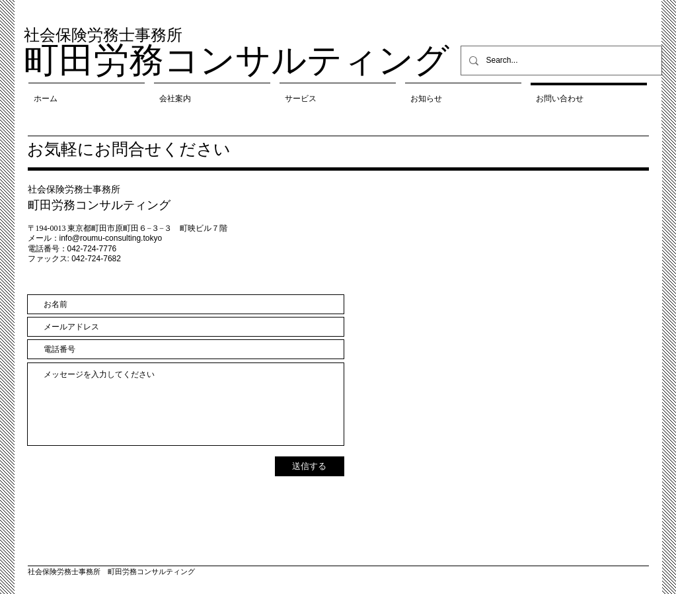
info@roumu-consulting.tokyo (111, 238)
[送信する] (309, 466)
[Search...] (560, 60)
